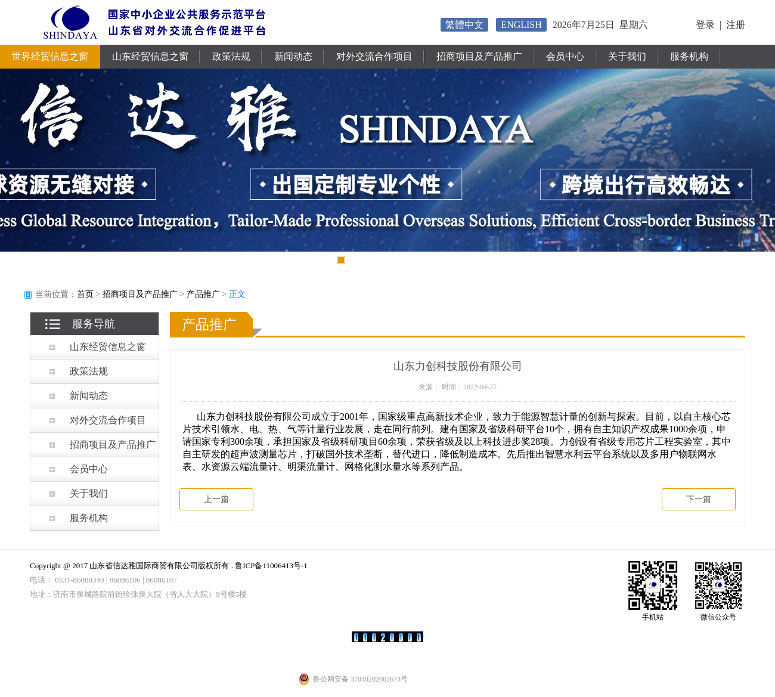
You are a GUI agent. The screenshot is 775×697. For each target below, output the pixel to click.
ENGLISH (521, 25)
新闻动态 (293, 56)
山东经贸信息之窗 (150, 56)
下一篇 (698, 499)
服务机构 (689, 56)
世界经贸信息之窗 (50, 56)
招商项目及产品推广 (479, 56)
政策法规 (231, 56)
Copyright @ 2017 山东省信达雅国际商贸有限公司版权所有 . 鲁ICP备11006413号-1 (169, 565)
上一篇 (216, 499)
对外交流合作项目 (374, 56)
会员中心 (565, 56)
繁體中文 (464, 25)
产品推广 (203, 294)
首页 (85, 294)
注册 (735, 25)
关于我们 (627, 56)
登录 (705, 25)
